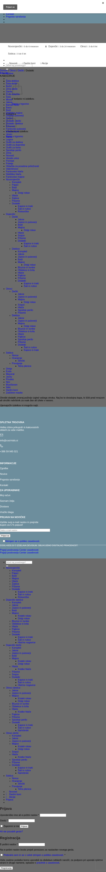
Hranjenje (17, 358)
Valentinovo (12, 169)
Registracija (6, 868)
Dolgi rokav (24, 193)
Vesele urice (12, 158)
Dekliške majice (14, 113)
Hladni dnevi (12, 131)
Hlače (15, 195)
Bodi (8, 110)
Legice (9, 139)
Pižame (16, 201)
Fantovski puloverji (16, 129)
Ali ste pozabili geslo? (11, 831)
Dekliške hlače (13, 174)
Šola (8, 97)
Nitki (8, 387)
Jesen (9, 134)
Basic (9, 107)
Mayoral (10, 374)
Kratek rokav (24, 616)
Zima (8, 153)
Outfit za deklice (14, 142)
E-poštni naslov (9, 844)
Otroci (88, 46)
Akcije (44, 63)
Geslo (4, 820)
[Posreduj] (7, 69)
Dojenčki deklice (14, 600)
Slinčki (21, 360)
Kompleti (16, 182)
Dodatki (16, 203)
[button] (9, 73)
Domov (4, 70)
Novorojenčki (23, 46)
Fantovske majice (15, 177)
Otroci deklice (13, 687)
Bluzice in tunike (26, 267)
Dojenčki (60, 46)
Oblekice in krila (26, 270)
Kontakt (10, 14)
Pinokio (10, 379)
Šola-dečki (11, 83)
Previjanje (17, 363)
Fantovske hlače (14, 171)
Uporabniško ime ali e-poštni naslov (19, 815)
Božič (9, 86)
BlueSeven (11, 384)
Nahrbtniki (23, 730)
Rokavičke (23, 211)
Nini (8, 382)
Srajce (21, 235)
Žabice (15, 198)
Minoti (9, 99)
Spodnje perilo (13, 150)
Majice (15, 190)
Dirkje (9, 368)
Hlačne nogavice (26, 642)
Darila (9, 91)
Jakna (9, 102)
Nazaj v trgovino (20, 104)
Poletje (9, 163)
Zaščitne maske (14, 392)
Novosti (12, 63)
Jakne (21, 219)
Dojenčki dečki (13, 645)
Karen (9, 137)
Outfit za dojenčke (15, 145)
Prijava (24, 826)
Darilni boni (29, 63)
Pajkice (22, 275)
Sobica (17, 53)
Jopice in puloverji (27, 222)
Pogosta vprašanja (16, 16)
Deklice (16, 249)
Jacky (9, 376)
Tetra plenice (24, 366)
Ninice (15, 355)
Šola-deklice (12, 81)
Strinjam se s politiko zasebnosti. (22, 541)
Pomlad (10, 161)
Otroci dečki (12, 733)
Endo (8, 371)
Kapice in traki (25, 206)
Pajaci (15, 185)
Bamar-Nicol (12, 105)
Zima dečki (11, 89)
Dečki (21, 70)
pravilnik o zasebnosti (47, 862)
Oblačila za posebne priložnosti (22, 166)
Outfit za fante (13, 147)
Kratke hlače (24, 669)
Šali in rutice (24, 209)
